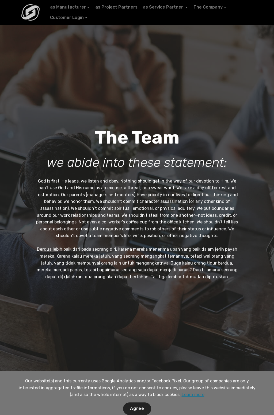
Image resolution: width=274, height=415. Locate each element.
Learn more (193, 410)
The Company (208, 7)
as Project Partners (116, 7)
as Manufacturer (68, 7)
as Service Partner (163, 7)
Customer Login (67, 17)
